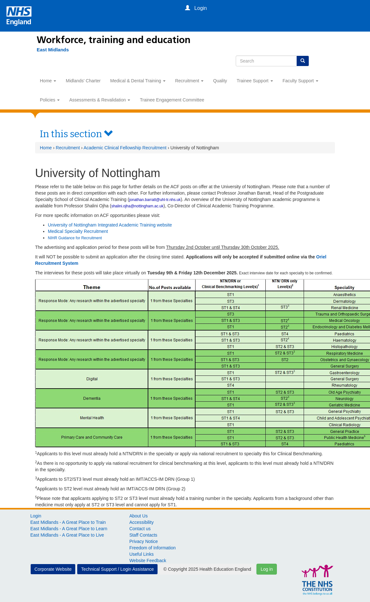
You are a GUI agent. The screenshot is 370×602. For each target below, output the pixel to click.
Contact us (140, 528)
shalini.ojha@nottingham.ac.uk (137, 206)
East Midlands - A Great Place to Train (68, 522)
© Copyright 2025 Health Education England (207, 569)
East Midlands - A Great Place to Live (67, 535)
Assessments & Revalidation (99, 99)
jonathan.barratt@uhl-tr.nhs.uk (155, 199)
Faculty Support (300, 80)
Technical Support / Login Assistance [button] (117, 569)
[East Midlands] (49, 49)
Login (35, 515)
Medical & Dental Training (138, 80)
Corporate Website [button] (52, 569)
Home (48, 80)
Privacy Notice (143, 541)
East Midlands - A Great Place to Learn (68, 528)
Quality (220, 80)
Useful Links (141, 554)
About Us (138, 515)
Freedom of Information (152, 547)
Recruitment (189, 80)
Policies (50, 99)
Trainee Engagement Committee (172, 99)
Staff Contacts (143, 535)
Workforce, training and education (113, 40)
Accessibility (141, 522)
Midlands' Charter (83, 80)
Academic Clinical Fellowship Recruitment (125, 147)
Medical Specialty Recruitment (78, 231)
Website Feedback (147, 560)
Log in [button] (267, 569)
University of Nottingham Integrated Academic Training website (110, 224)
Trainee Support (255, 80)
